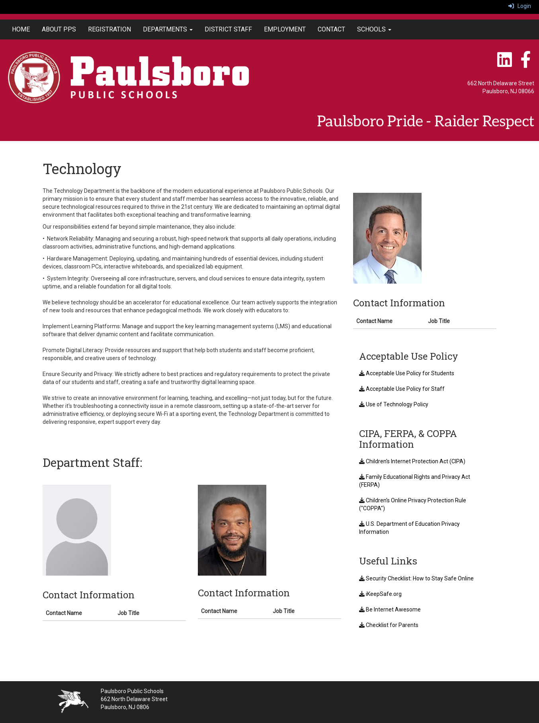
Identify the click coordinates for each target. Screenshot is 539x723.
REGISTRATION (109, 29)
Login (519, 6)
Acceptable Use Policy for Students (406, 373)
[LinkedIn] (505, 64)
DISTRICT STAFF (228, 29)
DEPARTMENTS (168, 29)
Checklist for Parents (388, 625)
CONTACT (331, 29)
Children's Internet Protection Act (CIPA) (412, 461)
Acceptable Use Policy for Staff (402, 389)
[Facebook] (525, 64)
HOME (21, 29)
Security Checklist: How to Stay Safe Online (416, 578)
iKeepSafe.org (380, 594)
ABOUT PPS (59, 29)
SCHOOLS (374, 29)
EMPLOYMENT (285, 29)
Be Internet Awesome (390, 609)
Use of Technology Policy (393, 404)
